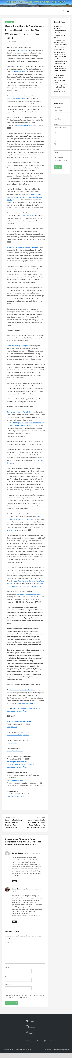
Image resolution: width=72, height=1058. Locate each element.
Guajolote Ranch (22, 50)
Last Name (57, 116)
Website (8, 985)
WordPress (55, 1049)
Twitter (30, 1021)
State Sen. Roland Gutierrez (33, 586)
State (55, 141)
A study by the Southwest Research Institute (22, 247)
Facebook (30, 1032)
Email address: (58, 158)
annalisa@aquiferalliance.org (17, 762)
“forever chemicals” (27, 215)
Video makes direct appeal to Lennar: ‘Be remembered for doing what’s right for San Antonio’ (60, 44)
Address (56, 124)
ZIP (55, 149)
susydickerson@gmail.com (16, 796)
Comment (9, 942)
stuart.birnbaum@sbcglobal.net (18, 735)
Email (7, 976)
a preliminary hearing (18, 98)
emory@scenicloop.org (15, 751)
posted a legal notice (19, 72)
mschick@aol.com (13, 743)
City (55, 132)
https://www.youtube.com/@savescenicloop (41, 1041)
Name (7, 967)
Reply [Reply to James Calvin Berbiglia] (14, 921)
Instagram (30, 1026)
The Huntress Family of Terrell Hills (19, 412)
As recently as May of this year (17, 346)
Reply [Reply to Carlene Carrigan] (14, 881)
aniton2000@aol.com (15, 780)
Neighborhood (9, 22)
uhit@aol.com (12, 727)
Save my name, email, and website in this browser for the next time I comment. (24, 996)
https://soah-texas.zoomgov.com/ (29, 594)
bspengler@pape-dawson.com (25, 125)
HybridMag (65, 1049)
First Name (57, 107)
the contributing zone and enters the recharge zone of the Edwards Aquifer (24, 197)
